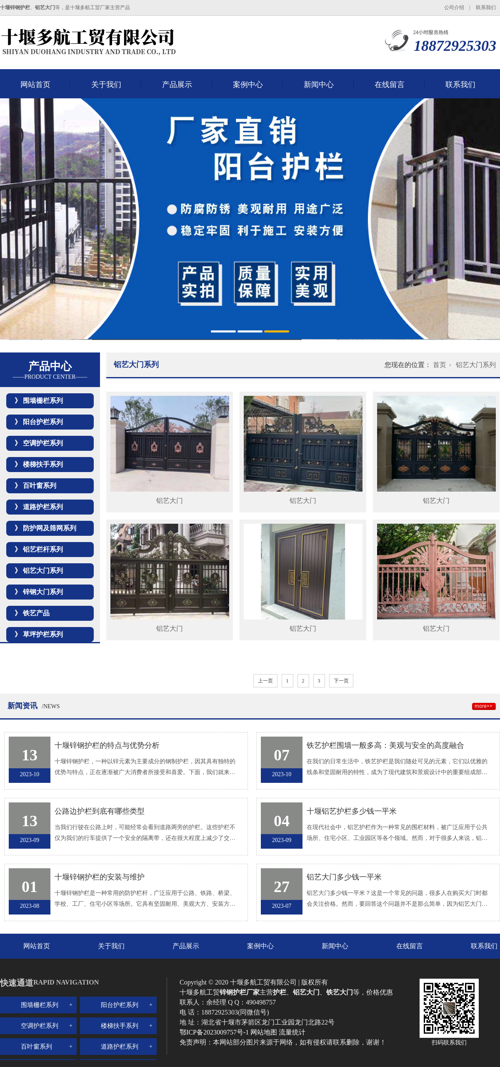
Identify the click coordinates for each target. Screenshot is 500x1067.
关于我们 (106, 84)
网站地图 (263, 1032)
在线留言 (390, 84)
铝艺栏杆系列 (43, 549)
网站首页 (35, 84)
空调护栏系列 (43, 443)
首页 (439, 364)
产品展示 (177, 84)
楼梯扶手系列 (43, 464)
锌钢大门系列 (43, 591)
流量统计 (292, 1032)
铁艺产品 (36, 613)
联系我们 (486, 7)
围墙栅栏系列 (43, 400)
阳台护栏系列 (43, 421)
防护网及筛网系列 (49, 528)
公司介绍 (454, 7)
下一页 (341, 681)
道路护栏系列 (43, 506)
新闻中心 (319, 84)
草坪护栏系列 (43, 634)
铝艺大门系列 (43, 570)
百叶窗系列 (39, 485)
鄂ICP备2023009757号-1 (215, 1032)
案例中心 (248, 84)
